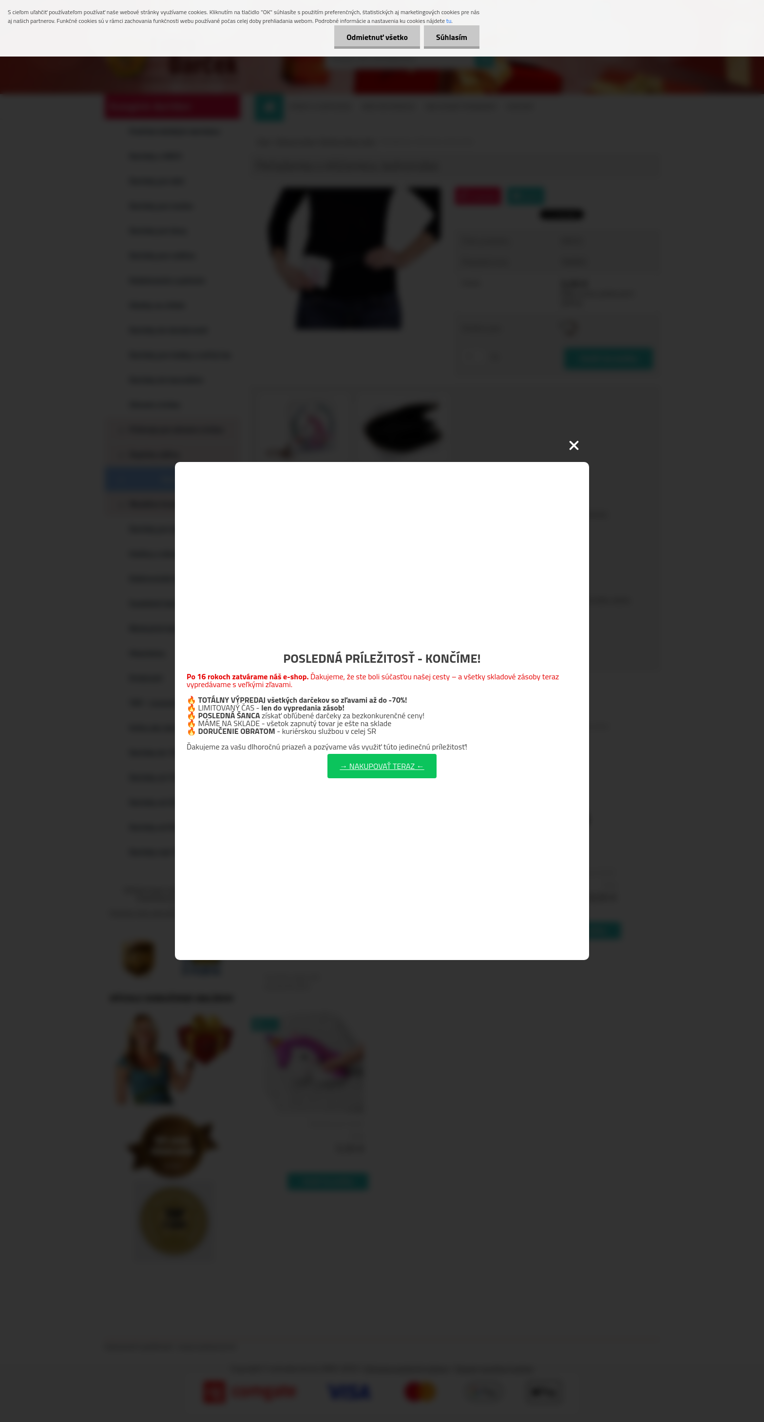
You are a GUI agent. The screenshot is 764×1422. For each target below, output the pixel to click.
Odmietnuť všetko (377, 37)
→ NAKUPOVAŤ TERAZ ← (382, 766)
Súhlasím (451, 37)
